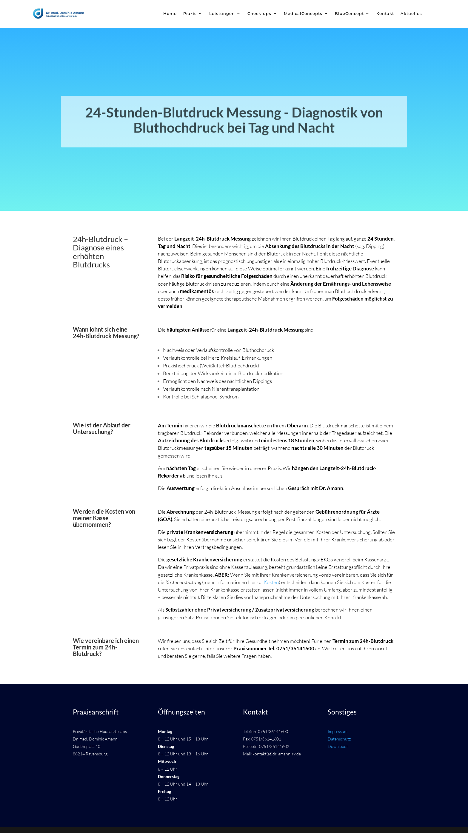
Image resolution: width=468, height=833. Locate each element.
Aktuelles (411, 13)
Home (170, 13)
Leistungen (222, 13)
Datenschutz (339, 738)
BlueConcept (349, 13)
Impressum (337, 731)
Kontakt (385, 13)
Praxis (190, 13)
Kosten (271, 582)
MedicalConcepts (303, 13)
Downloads (338, 746)
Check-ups (259, 13)
